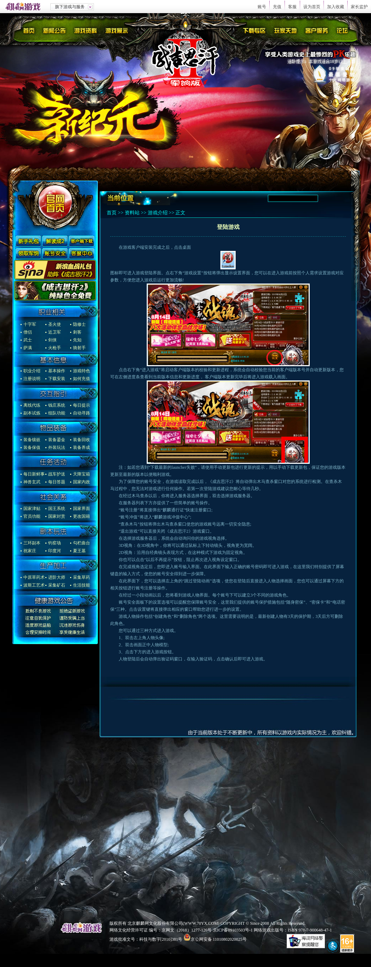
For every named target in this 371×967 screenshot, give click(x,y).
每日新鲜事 (34, 474)
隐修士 (79, 324)
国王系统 (56, 508)
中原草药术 (34, 577)
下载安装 (56, 378)
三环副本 (31, 542)
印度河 (54, 550)
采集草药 (81, 577)
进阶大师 (56, 577)
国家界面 (81, 508)
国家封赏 (56, 516)
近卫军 (54, 332)
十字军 (29, 324)
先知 (77, 339)
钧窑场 (54, 542)
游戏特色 (81, 370)
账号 (262, 6)
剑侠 (52, 339)
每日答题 (56, 481)
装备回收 (81, 439)
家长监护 (359, 6)
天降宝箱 (81, 474)
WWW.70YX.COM (201, 923)
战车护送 (56, 474)
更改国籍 (81, 516)
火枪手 (54, 347)
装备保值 (31, 447)
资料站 (132, 212)
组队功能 (56, 413)
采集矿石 (56, 585)
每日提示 (81, 405)
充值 (277, 6)
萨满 (27, 347)
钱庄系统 (56, 405)
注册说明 (31, 378)
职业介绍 (31, 370)
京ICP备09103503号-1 (233, 930)
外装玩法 (56, 447)
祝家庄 (29, 550)
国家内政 (81, 481)
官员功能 (31, 516)
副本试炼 (31, 413)
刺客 (77, 332)
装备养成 (81, 447)
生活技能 (81, 585)
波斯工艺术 (34, 585)
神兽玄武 (31, 481)
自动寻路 (81, 413)
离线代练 (31, 405)
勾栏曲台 (81, 542)
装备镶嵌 (31, 439)
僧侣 (27, 332)
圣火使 (54, 324)
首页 (112, 212)
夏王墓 (79, 550)
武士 (27, 339)
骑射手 (79, 347)
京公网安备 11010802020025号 (219, 939)
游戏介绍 (158, 212)
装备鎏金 (56, 439)
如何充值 (81, 378)
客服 (292, 6)
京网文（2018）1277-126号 (187, 930)
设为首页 (311, 6)
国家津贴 (31, 508)
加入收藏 (335, 6)
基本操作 (56, 370)
